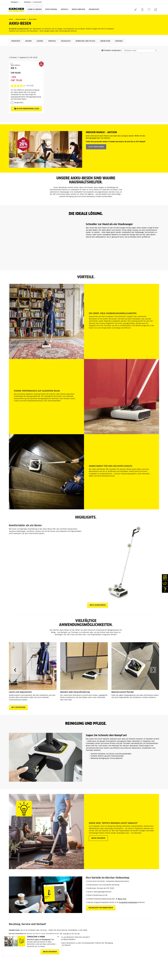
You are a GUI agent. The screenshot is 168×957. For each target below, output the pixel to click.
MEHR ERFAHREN (50, 952)
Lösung (40, 41)
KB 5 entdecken (18, 681)
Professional (51, 9)
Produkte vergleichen (111, 50)
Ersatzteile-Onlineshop (128, 876)
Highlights (66, 41)
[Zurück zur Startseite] (17, 9)
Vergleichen (18, 103)
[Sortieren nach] (139, 50)
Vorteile (52, 41)
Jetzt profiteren (96, 147)
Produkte (15, 41)
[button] (15, 644)
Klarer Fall (122, 873)
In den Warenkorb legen (26, 109)
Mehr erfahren (98, 812)
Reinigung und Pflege (85, 41)
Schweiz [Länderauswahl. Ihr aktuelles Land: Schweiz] (15, 2)
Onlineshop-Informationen (100, 882)
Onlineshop (94, 9)
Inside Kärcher (78, 9)
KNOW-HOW (105, 41)
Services (64, 9)
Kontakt (119, 41)
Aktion (28, 41)
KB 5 (13, 68)
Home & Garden (35, 9)
